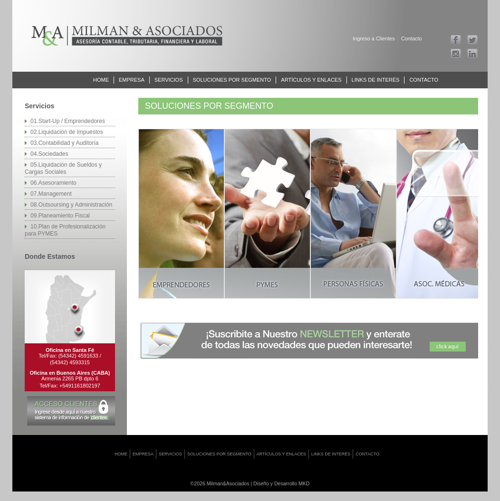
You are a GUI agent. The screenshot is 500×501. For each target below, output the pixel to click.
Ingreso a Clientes (374, 38)
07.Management (51, 193)
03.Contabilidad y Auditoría (64, 143)
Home (101, 80)
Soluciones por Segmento (232, 80)
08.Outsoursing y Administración (71, 204)
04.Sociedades (49, 154)
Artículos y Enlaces (311, 80)
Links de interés (376, 80)
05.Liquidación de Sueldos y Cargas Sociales (63, 168)
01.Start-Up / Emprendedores (67, 121)
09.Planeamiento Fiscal (60, 215)
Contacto (411, 38)
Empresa (131, 80)
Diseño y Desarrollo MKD (281, 483)
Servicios (168, 80)
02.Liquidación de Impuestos (66, 132)
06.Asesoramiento (53, 183)
